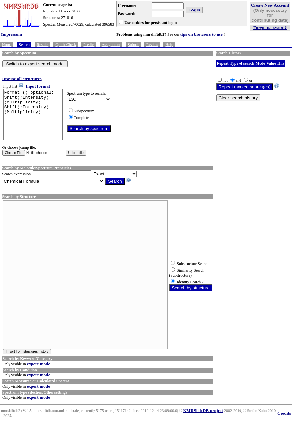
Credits (284, 422)
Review (152, 44)
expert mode (38, 373)
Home (6, 44)
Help (169, 44)
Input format (38, 86)
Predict (88, 44)
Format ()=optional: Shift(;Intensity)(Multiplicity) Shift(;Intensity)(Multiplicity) (36, 119)
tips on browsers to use (201, 34)
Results (42, 44)
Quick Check (65, 44)
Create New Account (270, 5)
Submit (133, 44)
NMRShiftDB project (203, 420)
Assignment (111, 44)
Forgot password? (270, 27)
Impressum (11, 34)
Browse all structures (22, 78)
